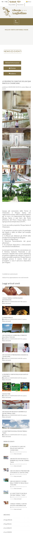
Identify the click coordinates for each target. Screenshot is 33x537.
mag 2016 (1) (8, 520)
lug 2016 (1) (8, 524)
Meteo (28, 1)
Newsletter (20, 4)
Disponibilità (12, 4)
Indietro (12, 73)
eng (6, 1)
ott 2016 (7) (8, 528)
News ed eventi (6, 303)
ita (2, 1)
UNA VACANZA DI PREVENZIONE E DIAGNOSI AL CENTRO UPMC (19, 471)
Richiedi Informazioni (12, 63)
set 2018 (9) (8, 532)
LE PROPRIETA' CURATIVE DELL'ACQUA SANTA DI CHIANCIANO (16, 82)
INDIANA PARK (6, 394)
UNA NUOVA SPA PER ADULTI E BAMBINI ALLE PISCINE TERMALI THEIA (19, 460)
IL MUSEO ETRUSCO (7, 317)
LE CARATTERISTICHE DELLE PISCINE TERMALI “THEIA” (18, 494)
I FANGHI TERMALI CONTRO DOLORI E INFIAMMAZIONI (18, 504)
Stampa (12, 68)
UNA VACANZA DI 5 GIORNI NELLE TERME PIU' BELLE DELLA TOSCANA (19, 483)
